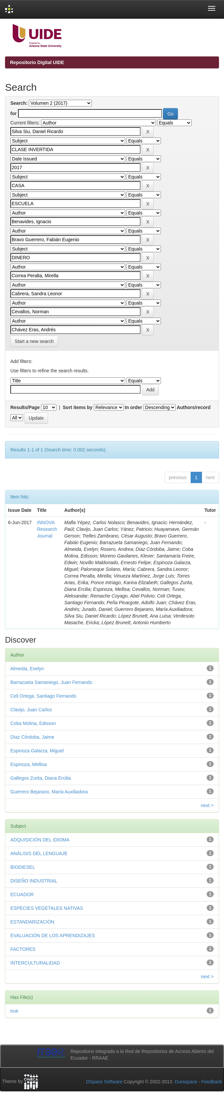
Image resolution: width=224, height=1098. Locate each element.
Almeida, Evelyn (27, 668)
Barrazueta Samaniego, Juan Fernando (51, 682)
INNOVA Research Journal (47, 529)
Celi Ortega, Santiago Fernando (43, 696)
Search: (18, 103)
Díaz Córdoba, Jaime (32, 737)
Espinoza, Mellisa (28, 764)
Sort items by (77, 407)
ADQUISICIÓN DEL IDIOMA (39, 839)
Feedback (212, 1081)
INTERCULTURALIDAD (35, 963)
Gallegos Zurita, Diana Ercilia (40, 778)
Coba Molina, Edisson (33, 723)
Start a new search (34, 341)
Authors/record (193, 407)
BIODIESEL (22, 867)
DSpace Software (104, 1081)
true (14, 1011)
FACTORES (22, 949)
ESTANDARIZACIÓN (32, 922)
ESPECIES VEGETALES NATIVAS (46, 908)
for (13, 113)
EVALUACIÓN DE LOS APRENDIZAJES (52, 935)
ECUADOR (22, 894)
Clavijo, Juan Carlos (31, 709)
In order (133, 407)
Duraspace (186, 1081)
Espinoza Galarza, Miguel (37, 750)
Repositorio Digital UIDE (37, 62)
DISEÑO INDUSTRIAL (33, 880)
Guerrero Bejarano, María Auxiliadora (49, 791)
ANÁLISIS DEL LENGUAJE (38, 853)
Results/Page (25, 407)
